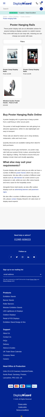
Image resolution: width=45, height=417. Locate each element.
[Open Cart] (41, 3)
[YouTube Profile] (34, 257)
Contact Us (7, 337)
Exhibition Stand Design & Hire (14, 322)
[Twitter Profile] (16, 257)
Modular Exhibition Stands (12, 307)
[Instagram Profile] (22, 257)
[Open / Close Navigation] (6, 3)
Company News (9, 355)
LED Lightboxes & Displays (13, 311)
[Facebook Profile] (11, 257)
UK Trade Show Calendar (12, 351)
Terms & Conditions (22, 410)
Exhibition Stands (9, 296)
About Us (6, 333)
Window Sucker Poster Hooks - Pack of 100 (11, 102)
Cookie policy (22, 407)
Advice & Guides (9, 348)
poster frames (21, 173)
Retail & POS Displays (11, 318)
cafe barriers (18, 177)
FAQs (5, 341)
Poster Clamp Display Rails (31, 70)
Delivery (6, 344)
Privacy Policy (33, 279)
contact (13, 199)
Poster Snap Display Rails (10, 70)
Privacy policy (22, 404)
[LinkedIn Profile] (28, 257)
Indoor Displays (14, 16)
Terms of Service (7, 281)
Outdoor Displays (9, 315)
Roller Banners (8, 304)
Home (5, 16)
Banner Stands (8, 300)
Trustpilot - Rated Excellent (22, 13)
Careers (6, 359)
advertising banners (21, 189)
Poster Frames (25, 16)
